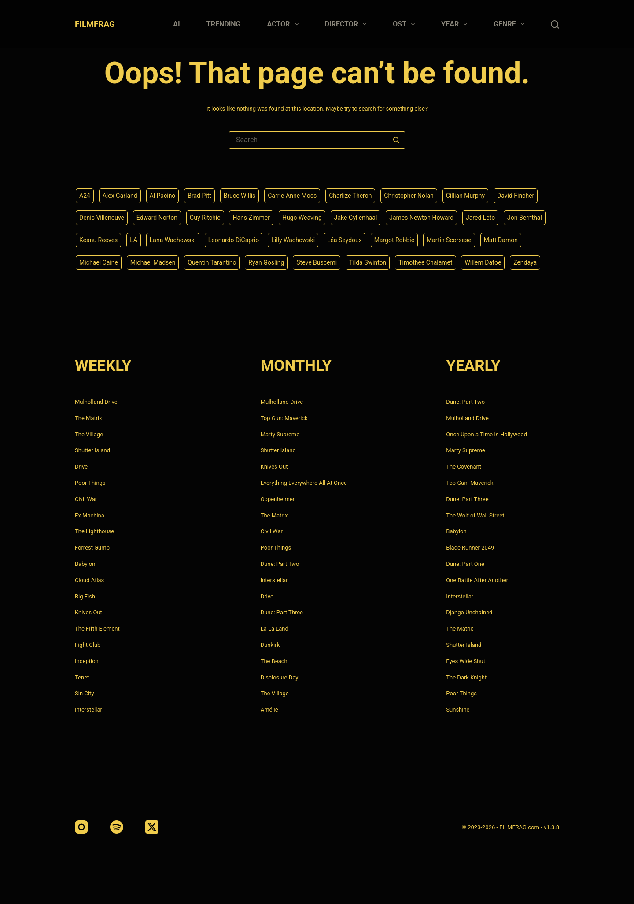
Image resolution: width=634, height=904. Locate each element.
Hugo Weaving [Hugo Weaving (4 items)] (302, 217)
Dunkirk (270, 645)
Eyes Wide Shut (465, 661)
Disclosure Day (280, 677)
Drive (81, 466)
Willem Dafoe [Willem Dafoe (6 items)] (482, 262)
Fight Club (87, 645)
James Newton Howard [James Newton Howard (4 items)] (421, 217)
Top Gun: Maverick (284, 418)
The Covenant (463, 466)
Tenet (82, 677)
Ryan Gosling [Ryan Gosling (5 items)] (266, 262)
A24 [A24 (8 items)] (84, 195)
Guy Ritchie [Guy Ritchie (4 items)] (205, 217)
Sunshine (457, 709)
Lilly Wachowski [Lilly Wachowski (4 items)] (293, 240)
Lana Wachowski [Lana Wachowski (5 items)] (173, 240)
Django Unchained (469, 612)
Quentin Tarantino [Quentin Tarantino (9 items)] (212, 262)
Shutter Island (92, 450)
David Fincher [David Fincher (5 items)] (515, 195)
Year (456, 24)
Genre (511, 24)
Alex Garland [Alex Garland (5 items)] (120, 195)
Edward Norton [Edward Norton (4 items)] (156, 217)
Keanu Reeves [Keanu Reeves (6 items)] (98, 240)
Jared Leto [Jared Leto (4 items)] (480, 217)
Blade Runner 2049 (470, 547)
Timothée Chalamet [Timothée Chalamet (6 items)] (425, 262)
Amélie (269, 709)
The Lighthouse (94, 531)
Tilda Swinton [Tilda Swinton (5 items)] (367, 262)
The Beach (274, 661)
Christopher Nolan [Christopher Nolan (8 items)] (409, 195)
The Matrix (88, 418)
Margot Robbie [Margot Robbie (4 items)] (394, 240)
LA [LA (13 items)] (133, 240)
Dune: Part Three (282, 612)
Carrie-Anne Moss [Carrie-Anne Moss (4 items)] (292, 195)
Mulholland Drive (96, 401)
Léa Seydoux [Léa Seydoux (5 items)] (344, 240)
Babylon (85, 564)
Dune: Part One (465, 564)
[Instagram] (81, 827)
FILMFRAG (95, 24)
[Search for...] (308, 140)
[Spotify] (116, 827)
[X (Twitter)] (151, 827)
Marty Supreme (280, 434)
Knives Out (88, 612)
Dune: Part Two (280, 564)
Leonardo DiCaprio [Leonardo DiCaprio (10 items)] (233, 240)
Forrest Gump (92, 547)
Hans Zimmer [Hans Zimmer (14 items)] (251, 217)
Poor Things (90, 483)
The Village (89, 434)
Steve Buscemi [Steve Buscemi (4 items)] (316, 262)
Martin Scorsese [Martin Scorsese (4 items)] (449, 240)
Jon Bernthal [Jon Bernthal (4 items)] (524, 217)
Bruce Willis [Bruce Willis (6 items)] (240, 195)
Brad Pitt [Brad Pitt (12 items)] (199, 195)
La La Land (274, 628)
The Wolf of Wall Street (475, 515)
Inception (87, 661)
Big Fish (85, 596)
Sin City (84, 693)
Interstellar (88, 709)
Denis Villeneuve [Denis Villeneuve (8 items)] (101, 217)
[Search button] (396, 140)
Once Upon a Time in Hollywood (486, 434)
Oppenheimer (278, 499)
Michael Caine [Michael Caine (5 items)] (98, 262)
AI (176, 24)
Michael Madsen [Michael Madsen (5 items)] (153, 262)
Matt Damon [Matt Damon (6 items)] (501, 240)
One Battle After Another (477, 580)
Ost (405, 24)
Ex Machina (89, 515)
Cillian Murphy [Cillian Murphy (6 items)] (465, 195)
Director (347, 24)
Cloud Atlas (89, 580)
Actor (284, 24)
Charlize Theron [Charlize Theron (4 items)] (350, 195)
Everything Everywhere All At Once (304, 483)
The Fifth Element (97, 628)
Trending (223, 24)
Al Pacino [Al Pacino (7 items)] (163, 195)
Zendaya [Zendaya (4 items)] (525, 262)
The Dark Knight (466, 677)
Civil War (86, 499)
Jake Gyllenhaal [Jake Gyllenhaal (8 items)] (355, 217)
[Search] (555, 24)
